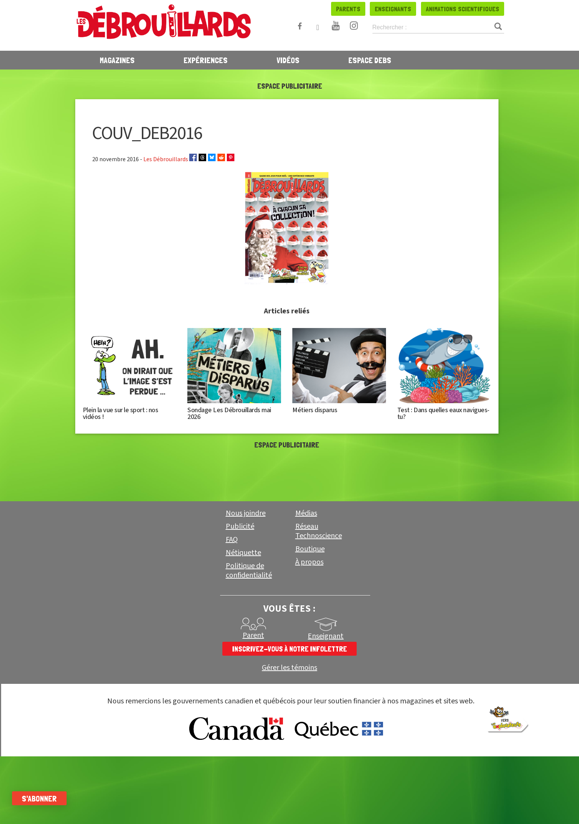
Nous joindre (246, 513)
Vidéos (288, 60)
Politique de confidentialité (249, 571)
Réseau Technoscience (318, 531)
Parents (348, 9)
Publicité (240, 526)
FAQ (232, 539)
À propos (309, 562)
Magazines (117, 60)
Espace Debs (369, 60)
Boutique (310, 549)
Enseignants (393, 9)
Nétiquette (243, 552)
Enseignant (325, 636)
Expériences (206, 60)
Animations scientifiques (462, 9)
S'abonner (46, 798)
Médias (306, 513)
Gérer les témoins (289, 668)
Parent (253, 635)
